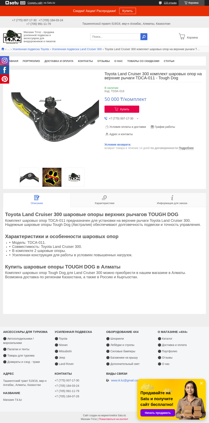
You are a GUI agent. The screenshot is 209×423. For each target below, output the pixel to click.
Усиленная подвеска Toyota (31, 49)
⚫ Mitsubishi (63, 351)
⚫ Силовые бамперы (120, 351)
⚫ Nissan (61, 345)
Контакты (85, 61)
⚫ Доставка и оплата (172, 345)
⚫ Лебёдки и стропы (120, 345)
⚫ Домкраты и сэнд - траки (21, 361)
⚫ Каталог (165, 338)
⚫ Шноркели (115, 338)
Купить (127, 11)
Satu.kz (122, 415)
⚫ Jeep (60, 357)
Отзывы (103, 61)
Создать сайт (35, 2)
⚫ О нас (164, 364)
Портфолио (31, 61)
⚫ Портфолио (167, 351)
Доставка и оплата (58, 61)
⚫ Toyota (61, 338)
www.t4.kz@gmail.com (125, 380)
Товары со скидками (143, 61)
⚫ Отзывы (165, 357)
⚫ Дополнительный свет (123, 364)
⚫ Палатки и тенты (16, 349)
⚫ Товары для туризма (18, 355)
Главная (11, 61)
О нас (118, 61)
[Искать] (143, 36)
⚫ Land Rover (64, 364)
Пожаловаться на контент (113, 419)
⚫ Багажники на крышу (122, 357)
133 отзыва (170, 2)
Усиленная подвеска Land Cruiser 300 (77, 49)
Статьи (169, 61)
